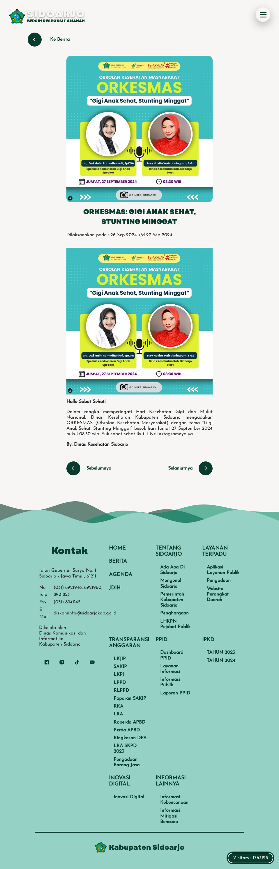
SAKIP (120, 666)
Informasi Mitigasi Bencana (170, 816)
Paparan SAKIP (130, 698)
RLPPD (121, 690)
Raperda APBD (129, 722)
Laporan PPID (175, 693)
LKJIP (120, 659)
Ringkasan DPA (130, 738)
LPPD (120, 682)
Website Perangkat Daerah (218, 594)
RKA (118, 706)
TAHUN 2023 (221, 652)
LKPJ (119, 674)
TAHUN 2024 (221, 660)
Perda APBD (127, 730)
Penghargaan (174, 613)
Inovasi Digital (129, 797)
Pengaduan (219, 580)
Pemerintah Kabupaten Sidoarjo (172, 600)
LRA (118, 714)
